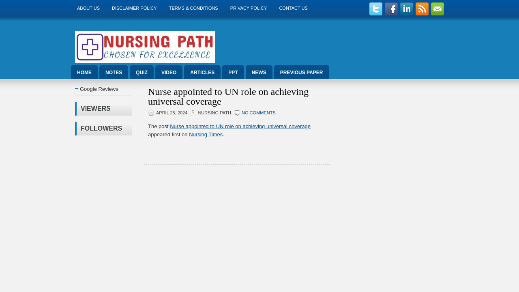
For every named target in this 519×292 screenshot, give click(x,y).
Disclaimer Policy (134, 8)
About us (88, 8)
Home (84, 72)
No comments (259, 112)
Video (168, 72)
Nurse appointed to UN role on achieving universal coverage (228, 96)
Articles (202, 72)
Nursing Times (206, 134)
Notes (113, 72)
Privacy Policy (248, 8)
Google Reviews (99, 89)
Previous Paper (301, 72)
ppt (233, 72)
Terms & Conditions (193, 8)
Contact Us (293, 8)
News (259, 72)
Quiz (142, 72)
